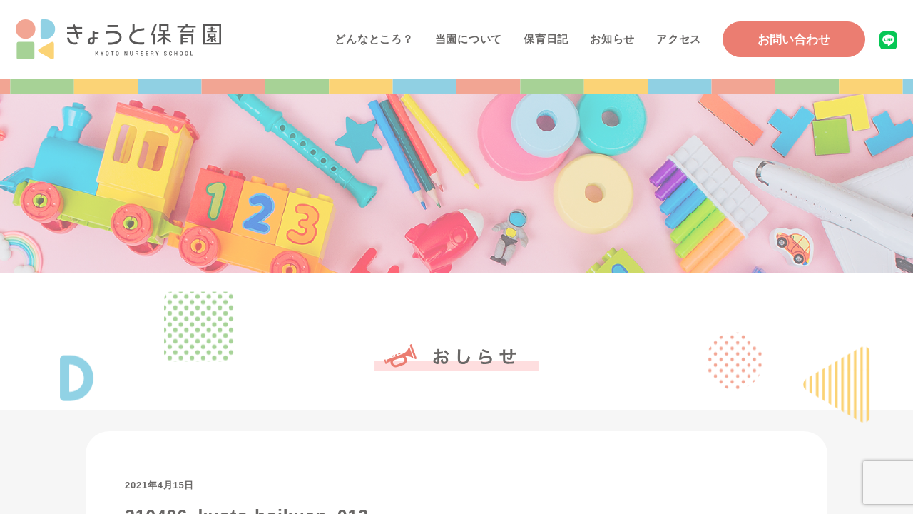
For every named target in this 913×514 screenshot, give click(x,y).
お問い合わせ (794, 39)
